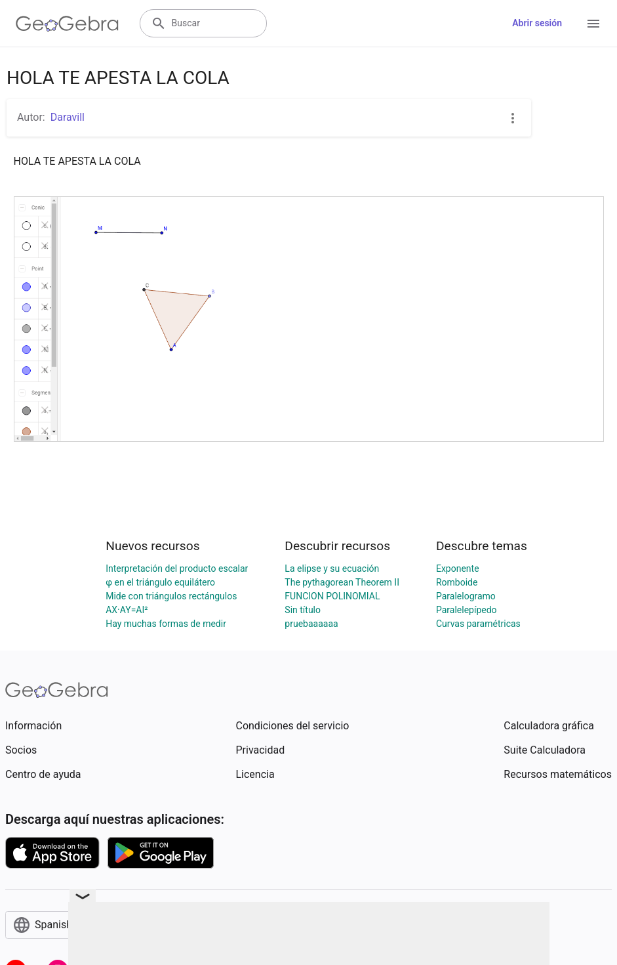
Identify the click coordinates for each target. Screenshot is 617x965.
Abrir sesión (537, 23)
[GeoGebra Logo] (67, 24)
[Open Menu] (593, 24)
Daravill (67, 117)
